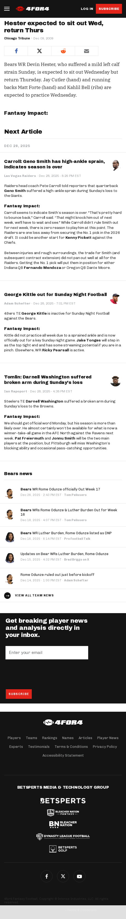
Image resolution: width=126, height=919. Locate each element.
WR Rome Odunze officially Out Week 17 (60, 489)
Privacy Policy (105, 747)
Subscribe (109, 8)
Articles (85, 738)
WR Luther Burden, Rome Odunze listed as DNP (66, 533)
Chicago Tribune (17, 38)
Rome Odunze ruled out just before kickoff (57, 575)
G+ (79, 876)
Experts (16, 747)
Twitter (63, 876)
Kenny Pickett (78, 237)
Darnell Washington (44, 401)
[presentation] (47, 674)
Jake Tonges (88, 340)
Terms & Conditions (71, 747)
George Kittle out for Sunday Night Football (55, 294)
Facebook (46, 876)
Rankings (49, 738)
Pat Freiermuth (29, 438)
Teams (31, 738)
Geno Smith (15, 190)
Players (14, 738)
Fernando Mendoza (42, 267)
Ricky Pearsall (55, 350)
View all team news (34, 595)
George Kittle (34, 313)
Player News (108, 738)
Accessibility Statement (63, 755)
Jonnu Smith (63, 438)
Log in (87, 8)
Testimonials (39, 747)
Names (68, 738)
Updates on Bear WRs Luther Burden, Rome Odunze (64, 554)
